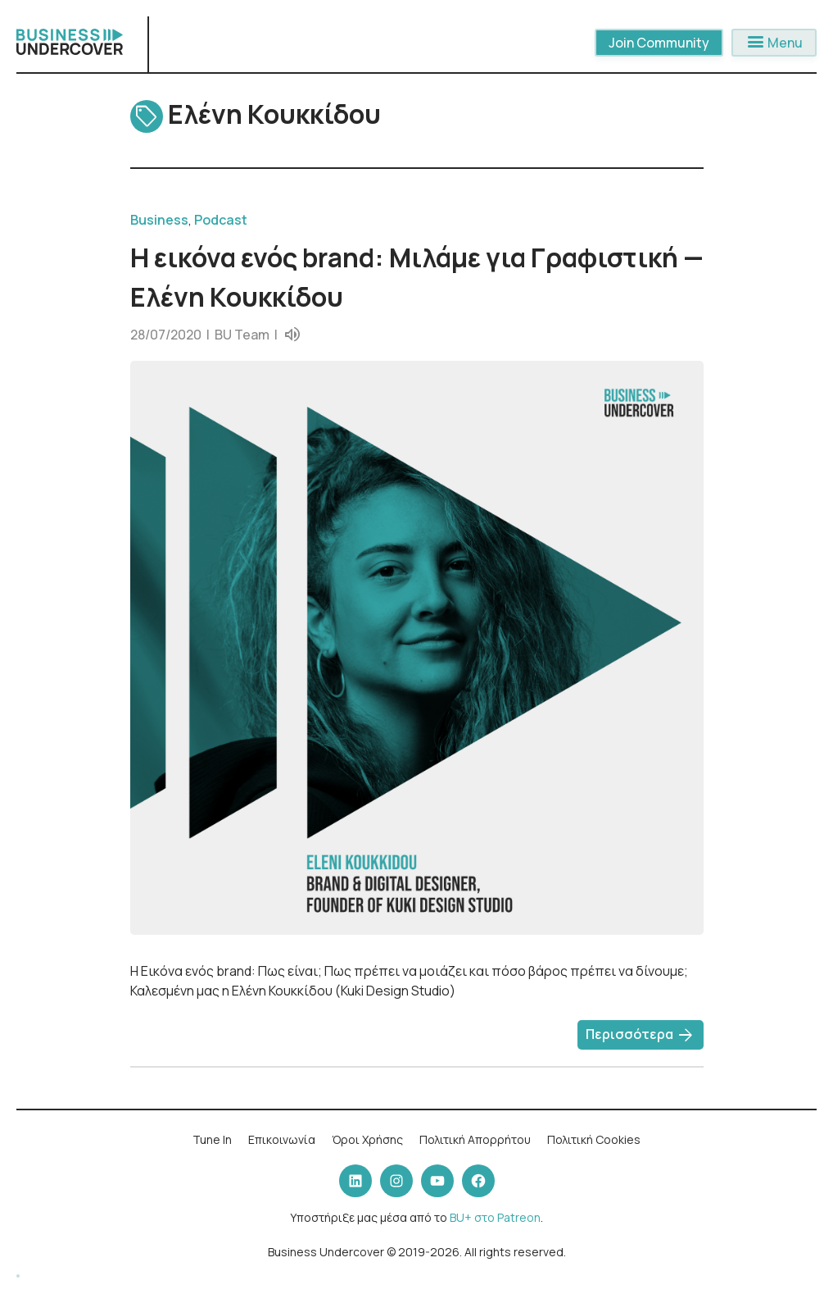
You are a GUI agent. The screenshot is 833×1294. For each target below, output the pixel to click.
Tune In (212, 1139)
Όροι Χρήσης (367, 1139)
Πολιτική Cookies (594, 1139)
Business (159, 220)
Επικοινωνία (281, 1139)
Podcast (220, 220)
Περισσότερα (640, 1035)
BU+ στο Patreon (495, 1217)
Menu (774, 42)
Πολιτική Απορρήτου (475, 1139)
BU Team (242, 335)
